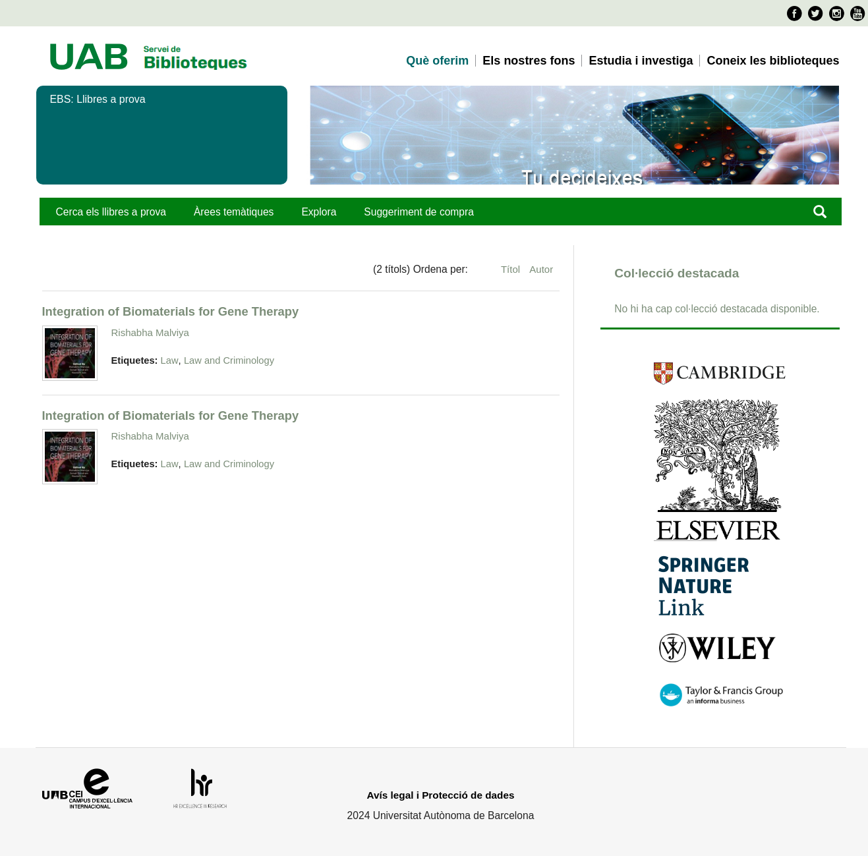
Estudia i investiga (641, 61)
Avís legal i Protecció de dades (441, 795)
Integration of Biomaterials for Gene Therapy (170, 311)
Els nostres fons (528, 61)
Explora (318, 211)
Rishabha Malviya (150, 332)
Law (170, 360)
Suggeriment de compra (419, 211)
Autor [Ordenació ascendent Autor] (541, 269)
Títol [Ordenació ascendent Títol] (512, 269)
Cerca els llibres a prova (111, 211)
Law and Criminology (229, 360)
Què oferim (437, 61)
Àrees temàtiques (234, 211)
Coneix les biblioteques (773, 61)
